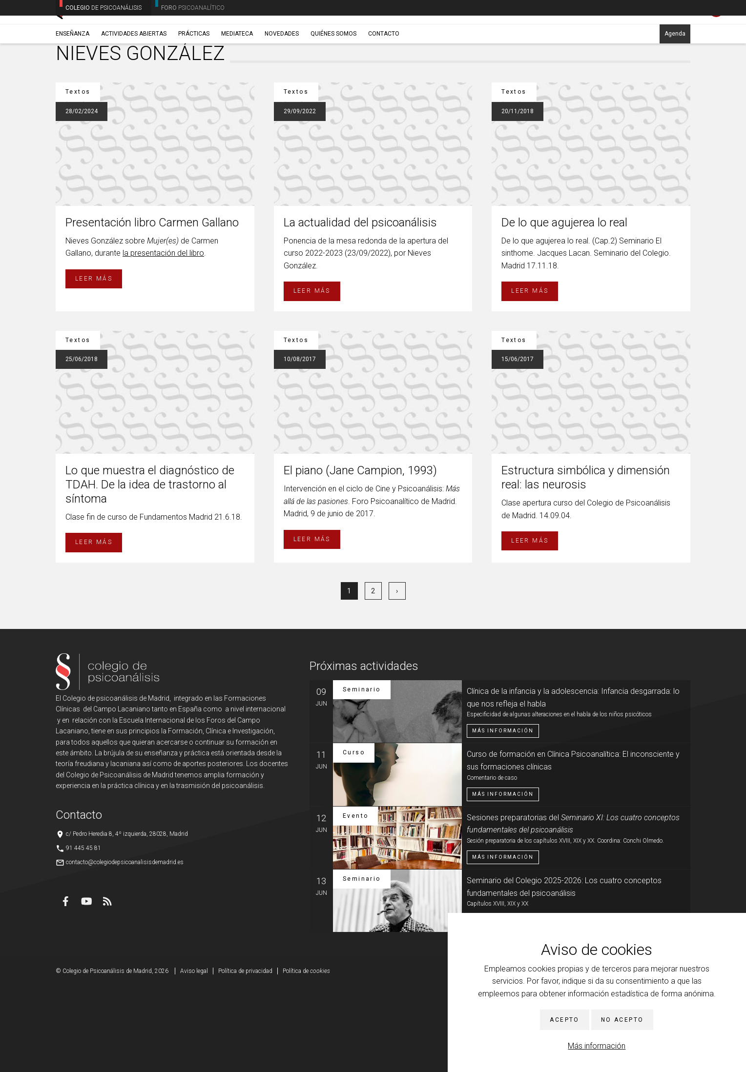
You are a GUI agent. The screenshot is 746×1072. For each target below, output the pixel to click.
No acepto (622, 1019)
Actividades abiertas (133, 76)
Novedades (282, 76)
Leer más (93, 364)
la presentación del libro (163, 339)
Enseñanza (72, 76)
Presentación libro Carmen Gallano (152, 308)
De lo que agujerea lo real (564, 308)
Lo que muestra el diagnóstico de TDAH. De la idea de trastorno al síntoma (149, 570)
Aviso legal (194, 1056)
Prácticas (193, 76)
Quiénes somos (333, 76)
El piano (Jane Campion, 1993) (360, 556)
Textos (113, 100)
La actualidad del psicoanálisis (360, 308)
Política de (306, 1056)
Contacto (383, 76)
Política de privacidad (245, 1056)
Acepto (564, 1019)
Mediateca (237, 76)
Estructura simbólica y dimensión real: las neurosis (585, 563)
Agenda (674, 76)
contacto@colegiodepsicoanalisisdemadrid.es (125, 948)
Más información (596, 1046)
